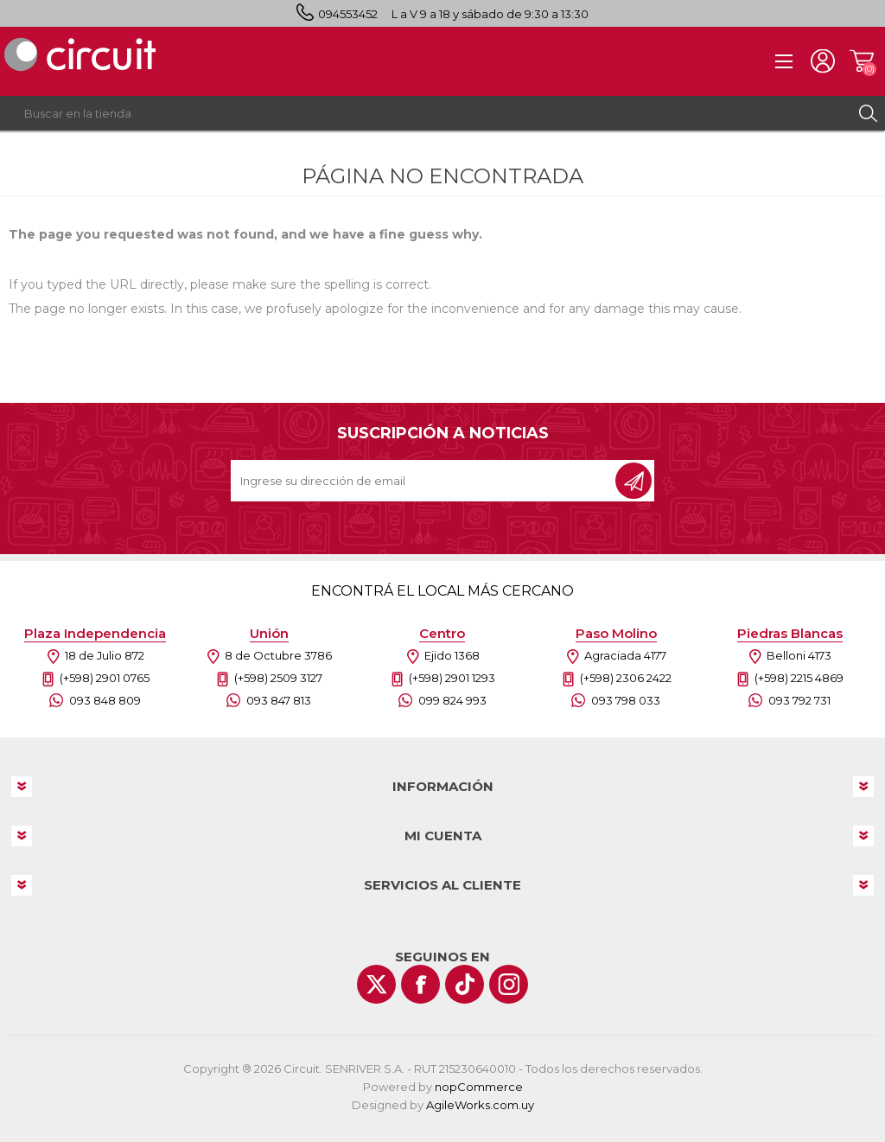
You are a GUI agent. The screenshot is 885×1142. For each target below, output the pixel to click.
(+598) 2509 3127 (278, 678)
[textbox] (425, 113)
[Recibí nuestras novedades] (424, 481)
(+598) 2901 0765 (105, 678)
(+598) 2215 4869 (799, 678)
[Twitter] (376, 984)
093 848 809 (105, 700)
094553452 (348, 14)
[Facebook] (420, 984)
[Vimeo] (464, 984)
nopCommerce (479, 1087)
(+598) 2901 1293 (452, 678)
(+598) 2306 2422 (626, 678)
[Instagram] (508, 984)
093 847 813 (278, 700)
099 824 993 (452, 700)
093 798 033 (625, 700)
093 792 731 (799, 700)
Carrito (861, 61)
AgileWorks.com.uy (480, 1105)
